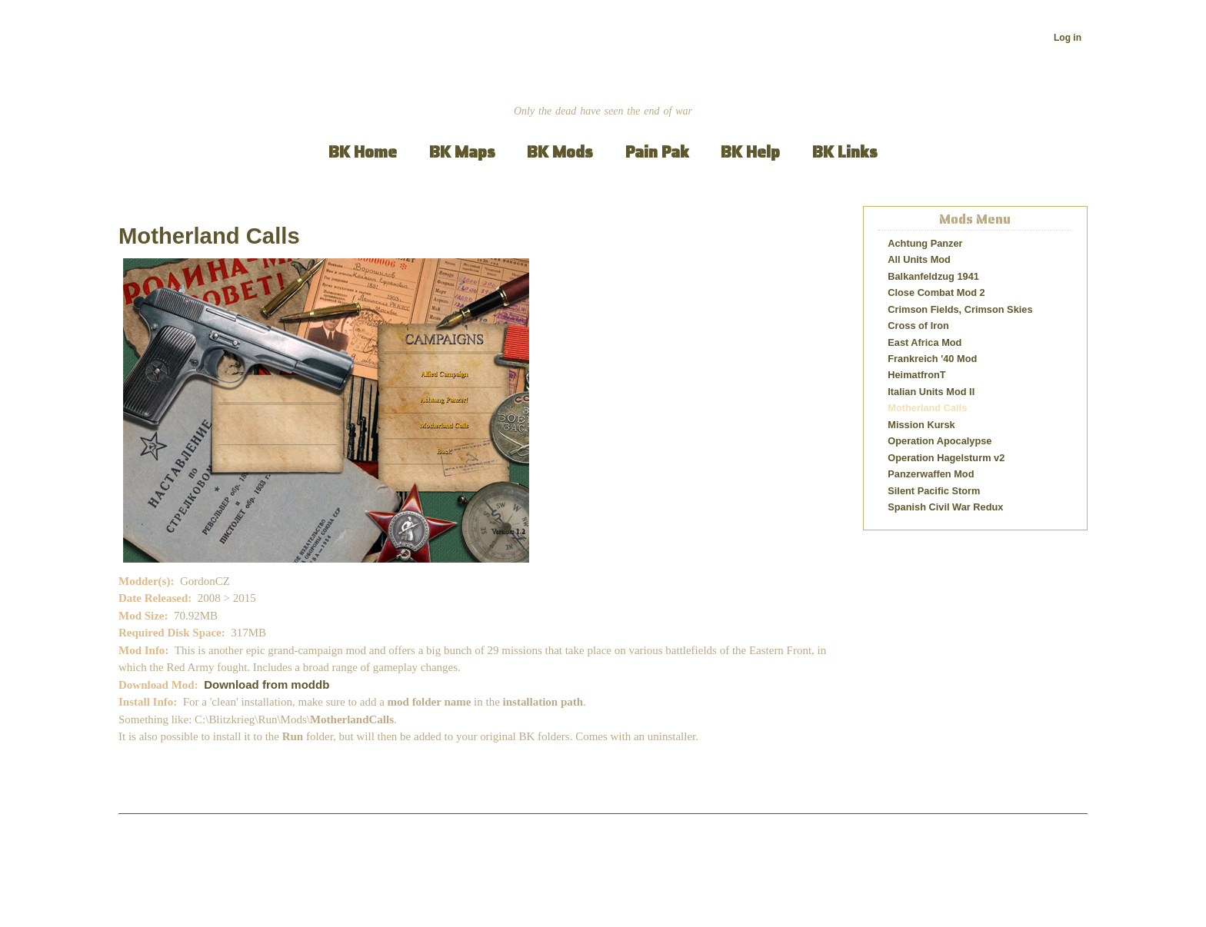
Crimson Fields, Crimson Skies (960, 309)
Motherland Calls (209, 236)
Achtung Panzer (925, 243)
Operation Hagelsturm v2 (946, 458)
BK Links (845, 151)
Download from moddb (266, 684)
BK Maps (462, 151)
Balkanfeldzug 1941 (933, 276)
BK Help (750, 151)
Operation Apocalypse (939, 441)
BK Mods (560, 151)
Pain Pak (657, 151)
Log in (1067, 37)
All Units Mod (919, 259)
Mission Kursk (921, 424)
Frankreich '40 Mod (932, 358)
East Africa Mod (924, 342)
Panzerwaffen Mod (931, 474)
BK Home (362, 151)
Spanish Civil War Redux (945, 507)
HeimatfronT (916, 374)
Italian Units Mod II (931, 391)
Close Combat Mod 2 (936, 292)
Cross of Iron (918, 325)
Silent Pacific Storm (934, 491)
